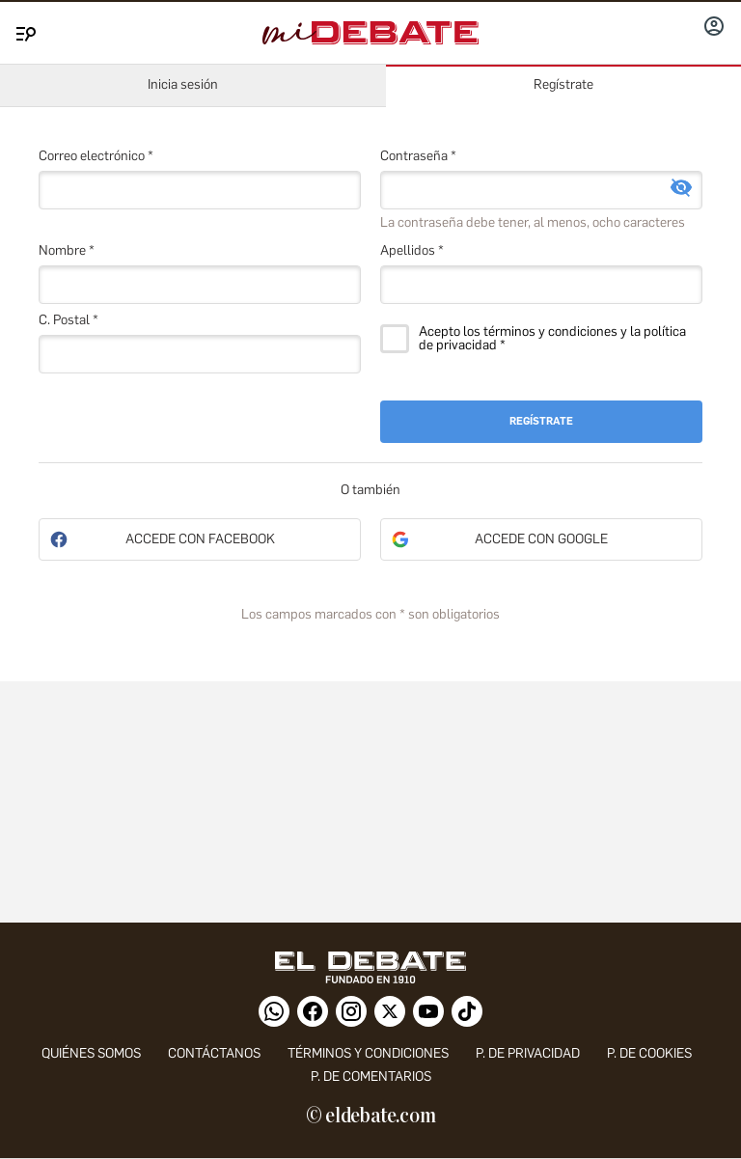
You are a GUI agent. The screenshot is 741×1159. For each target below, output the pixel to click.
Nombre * (67, 250)
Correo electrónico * (96, 156)
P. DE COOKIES (649, 1053)
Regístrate (563, 84)
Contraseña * (418, 156)
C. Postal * (68, 320)
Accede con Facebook (200, 539)
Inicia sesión (183, 84)
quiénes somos (91, 1053)
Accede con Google (541, 539)
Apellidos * (412, 250)
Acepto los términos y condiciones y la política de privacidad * (552, 338)
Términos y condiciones (368, 1053)
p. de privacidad (528, 1053)
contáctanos (214, 1053)
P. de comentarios (371, 1076)
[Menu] (23, 30)
